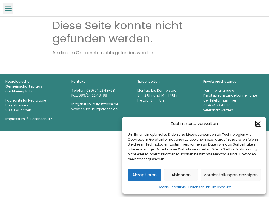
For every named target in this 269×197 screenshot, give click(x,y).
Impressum (221, 187)
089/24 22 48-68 (100, 90)
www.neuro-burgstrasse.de (94, 109)
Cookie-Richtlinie (171, 187)
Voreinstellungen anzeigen (231, 175)
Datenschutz (199, 187)
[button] (258, 123)
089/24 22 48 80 (217, 105)
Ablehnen (181, 175)
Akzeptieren (144, 175)
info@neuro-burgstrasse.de (94, 104)
